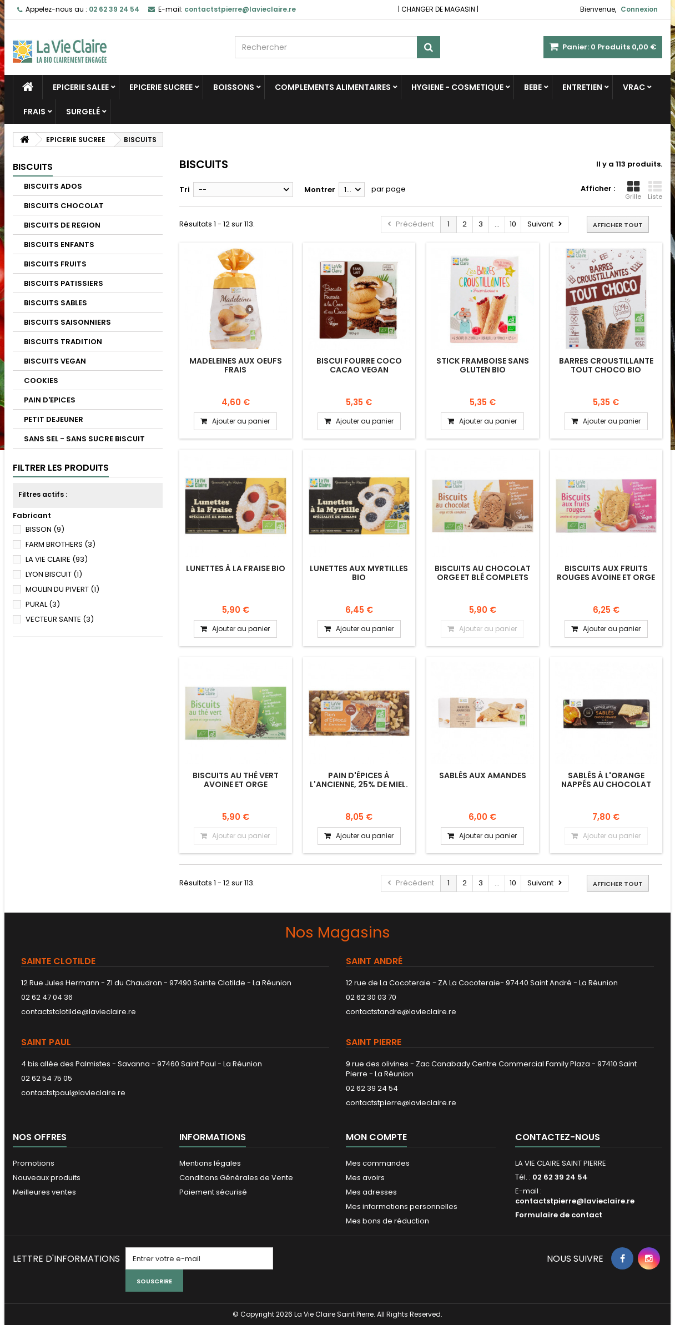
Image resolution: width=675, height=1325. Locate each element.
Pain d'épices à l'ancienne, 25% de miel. (359, 780)
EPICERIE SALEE (81, 87)
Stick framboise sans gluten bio (482, 365)
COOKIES (41, 380)
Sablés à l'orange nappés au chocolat (606, 780)
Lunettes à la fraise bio (235, 568)
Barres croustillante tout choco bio (606, 365)
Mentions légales (210, 1163)
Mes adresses (371, 1192)
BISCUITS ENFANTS (59, 244)
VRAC (634, 87)
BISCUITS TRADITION (63, 341)
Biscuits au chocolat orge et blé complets (483, 573)
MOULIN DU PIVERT (62, 589)
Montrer (319, 189)
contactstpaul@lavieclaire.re (73, 1092)
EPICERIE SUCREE (161, 87)
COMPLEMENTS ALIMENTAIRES (333, 87)
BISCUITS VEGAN (55, 361)
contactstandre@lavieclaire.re (401, 1011)
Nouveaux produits (46, 1177)
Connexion (639, 9)
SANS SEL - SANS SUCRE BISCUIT (84, 439)
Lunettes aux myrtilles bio (359, 573)
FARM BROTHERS (60, 544)
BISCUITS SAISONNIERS (67, 322)
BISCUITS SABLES (55, 303)
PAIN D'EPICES (49, 400)
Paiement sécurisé (213, 1192)
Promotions (33, 1163)
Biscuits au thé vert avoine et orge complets (236, 784)
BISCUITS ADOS (53, 186)
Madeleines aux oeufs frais (235, 365)
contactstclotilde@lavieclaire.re (78, 1011)
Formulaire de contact (558, 1215)
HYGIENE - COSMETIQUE (457, 87)
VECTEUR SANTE (60, 619)
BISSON (45, 529)
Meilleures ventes (44, 1192)
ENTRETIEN (582, 87)
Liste (655, 190)
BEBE (533, 87)
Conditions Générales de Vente (236, 1177)
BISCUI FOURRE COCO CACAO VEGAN (359, 365)
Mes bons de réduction (387, 1221)
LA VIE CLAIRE (57, 559)
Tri (184, 189)
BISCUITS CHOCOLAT (64, 205)
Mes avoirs (365, 1177)
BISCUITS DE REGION (62, 225)
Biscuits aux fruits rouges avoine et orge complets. (606, 577)
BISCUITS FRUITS (55, 264)
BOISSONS (233, 87)
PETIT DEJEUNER (53, 419)
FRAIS (34, 111)
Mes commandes (378, 1163)
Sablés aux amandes (482, 775)
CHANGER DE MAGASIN (438, 9)
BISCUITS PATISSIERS (63, 283)
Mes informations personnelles (401, 1206)
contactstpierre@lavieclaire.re (401, 1102)
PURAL (43, 604)
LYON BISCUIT (54, 574)
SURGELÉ (83, 111)
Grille (633, 190)
